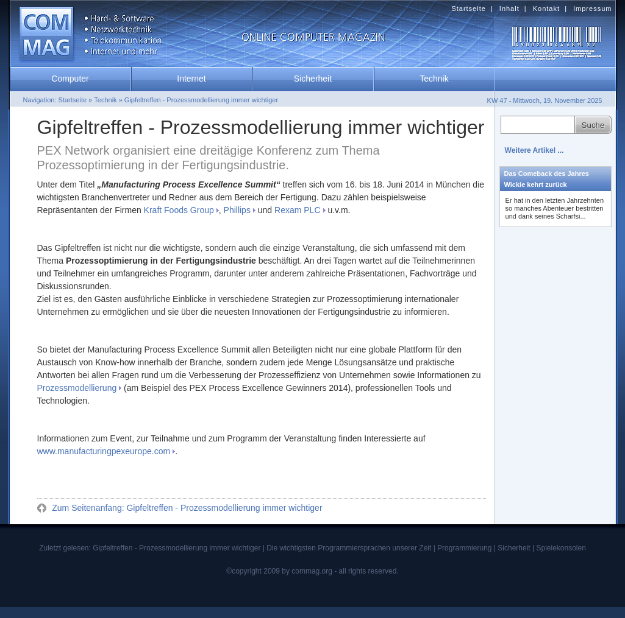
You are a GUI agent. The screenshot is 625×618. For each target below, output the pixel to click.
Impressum (592, 8)
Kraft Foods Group (179, 210)
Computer (69, 78)
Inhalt (509, 8)
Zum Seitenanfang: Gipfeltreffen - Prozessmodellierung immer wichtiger (185, 508)
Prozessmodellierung (77, 388)
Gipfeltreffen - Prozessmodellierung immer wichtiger (201, 100)
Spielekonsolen (560, 548)
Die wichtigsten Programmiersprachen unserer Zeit (348, 548)
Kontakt (546, 8)
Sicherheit (313, 78)
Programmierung (464, 548)
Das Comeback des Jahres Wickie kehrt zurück (546, 179)
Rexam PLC (297, 210)
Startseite (468, 8)
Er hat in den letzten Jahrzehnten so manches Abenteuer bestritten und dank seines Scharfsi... (554, 208)
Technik (434, 78)
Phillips (237, 210)
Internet (191, 78)
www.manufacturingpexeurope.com (104, 451)
